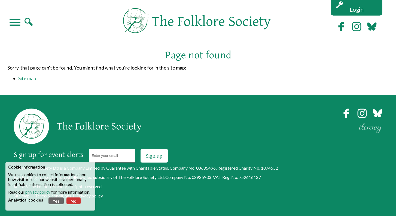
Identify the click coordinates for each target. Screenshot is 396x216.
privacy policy (37, 192)
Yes (56, 200)
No (74, 200)
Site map (27, 78)
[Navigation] (15, 23)
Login (357, 9)
